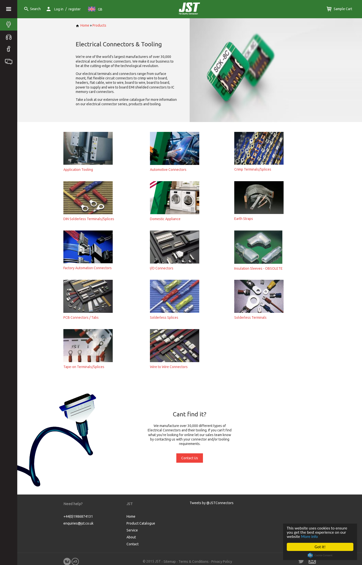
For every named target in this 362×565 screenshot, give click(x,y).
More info (309, 536)
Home (82, 25)
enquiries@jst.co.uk (78, 523)
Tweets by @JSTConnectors (212, 503)
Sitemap (169, 562)
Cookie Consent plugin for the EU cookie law (320, 555)
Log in (58, 9)
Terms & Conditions (194, 562)
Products (99, 25)
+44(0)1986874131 (78, 516)
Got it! (320, 546)
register (75, 9)
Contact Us (189, 458)
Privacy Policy (221, 562)
